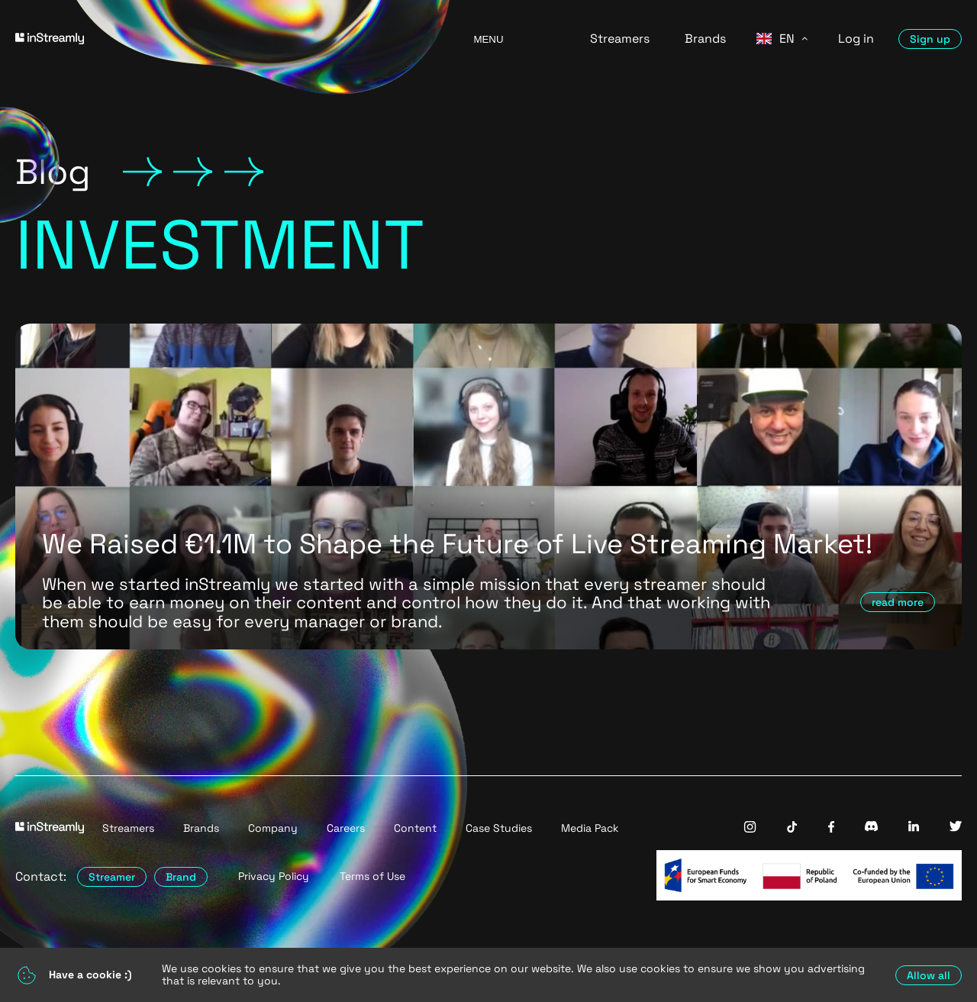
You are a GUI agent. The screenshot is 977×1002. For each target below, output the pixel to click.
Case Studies (499, 828)
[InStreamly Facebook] (831, 828)
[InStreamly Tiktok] (792, 828)
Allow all (928, 975)
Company (273, 828)
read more (898, 602)
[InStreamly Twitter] (956, 828)
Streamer (112, 877)
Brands (705, 39)
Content (415, 828)
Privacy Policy (273, 876)
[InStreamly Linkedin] (913, 828)
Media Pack (590, 828)
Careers (346, 828)
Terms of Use (372, 876)
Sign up (930, 39)
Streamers (620, 39)
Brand (181, 877)
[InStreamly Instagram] (749, 828)
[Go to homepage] (225, 38)
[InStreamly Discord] (871, 828)
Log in (856, 39)
